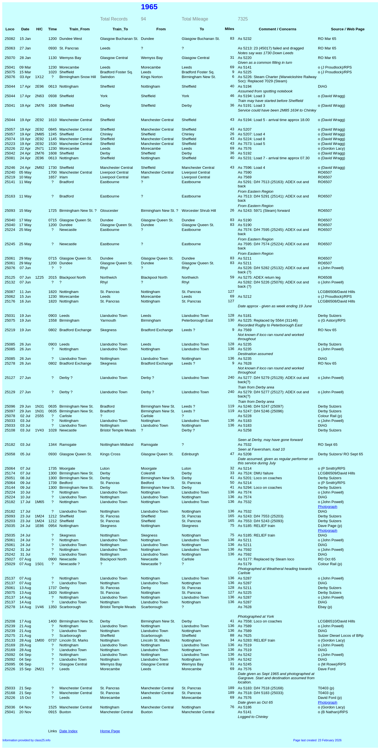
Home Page (110, 731)
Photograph (327, 506)
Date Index (68, 731)
